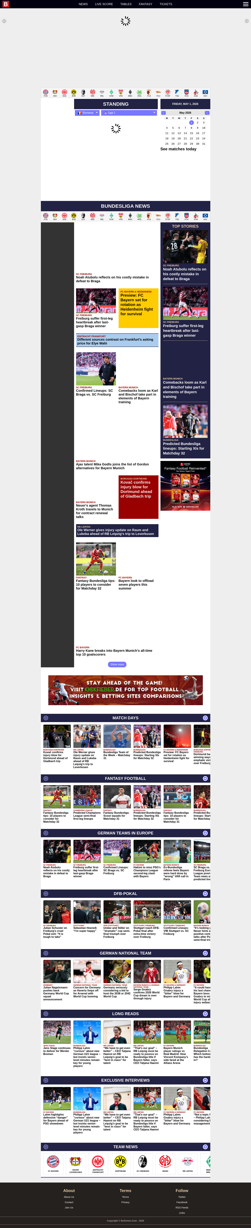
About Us (69, 1192)
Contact (69, 1197)
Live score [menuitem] (104, 4)
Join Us (69, 1202)
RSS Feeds (182, 1202)
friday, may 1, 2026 (185, 99)
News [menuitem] (83, 4)
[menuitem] (38, 4)
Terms (125, 1192)
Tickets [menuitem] (166, 4)
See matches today (178, 144)
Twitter (182, 1192)
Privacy (125, 1197)
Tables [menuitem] (126, 4)
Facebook (182, 1197)
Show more (117, 659)
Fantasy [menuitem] (145, 4)
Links (182, 1207)
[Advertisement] (125, 57)
